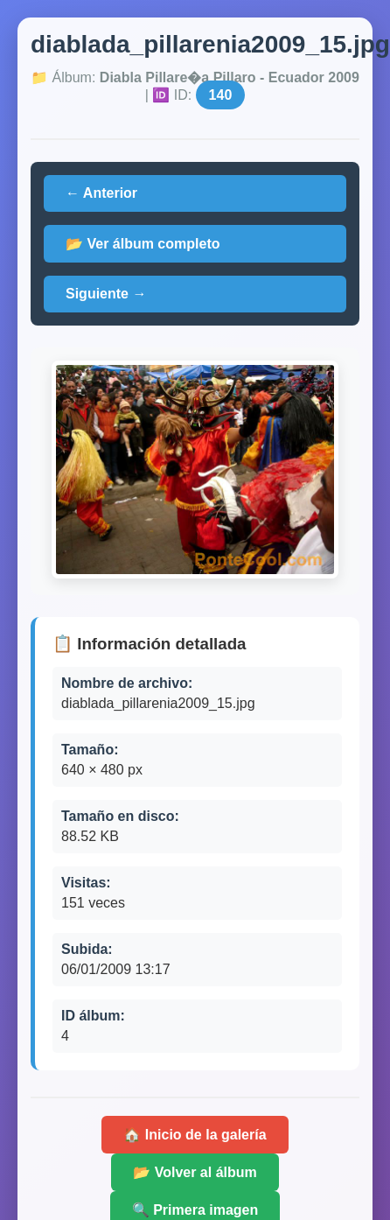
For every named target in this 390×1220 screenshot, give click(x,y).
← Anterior (101, 193)
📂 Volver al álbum (195, 1172)
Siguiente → (106, 293)
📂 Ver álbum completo (142, 243)
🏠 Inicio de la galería (194, 1134)
